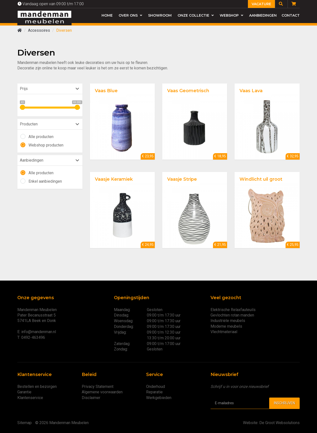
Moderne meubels (226, 326)
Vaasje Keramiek (114, 179)
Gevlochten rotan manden (232, 315)
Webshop (231, 15)
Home (107, 15)
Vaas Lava (251, 90)
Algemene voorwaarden (102, 392)
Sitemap (24, 422)
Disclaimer (91, 397)
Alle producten (40, 136)
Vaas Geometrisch (188, 90)
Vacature (261, 4)
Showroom (160, 15)
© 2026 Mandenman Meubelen (62, 422)
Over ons (130, 15)
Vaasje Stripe (182, 179)
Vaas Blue (106, 90)
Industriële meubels (228, 320)
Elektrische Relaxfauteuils (233, 309)
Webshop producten (45, 145)
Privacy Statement (97, 386)
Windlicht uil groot (260, 179)
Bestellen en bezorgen (37, 386)
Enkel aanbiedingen (45, 181)
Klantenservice (30, 397)
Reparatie (154, 392)
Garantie (24, 392)
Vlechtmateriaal (224, 331)
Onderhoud (155, 386)
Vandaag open (51, 3)
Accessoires (39, 30)
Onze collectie (196, 15)
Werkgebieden (158, 397)
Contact (291, 15)
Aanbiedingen (263, 15)
